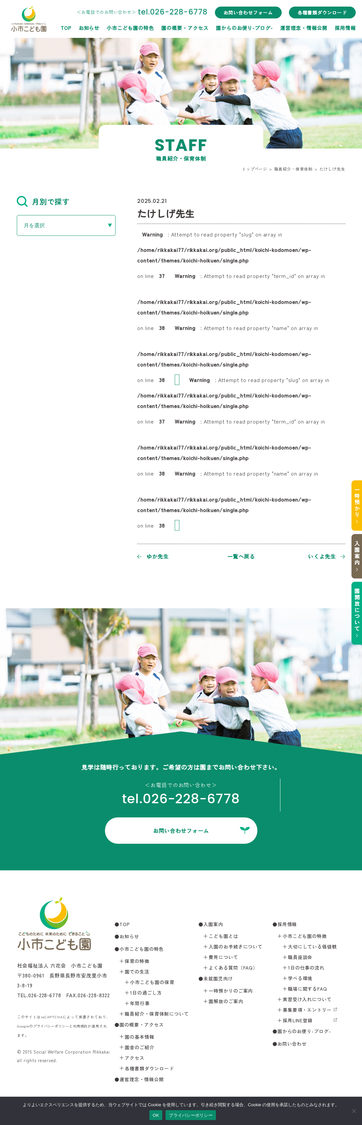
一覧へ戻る (241, 556)
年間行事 (140, 1003)
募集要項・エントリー (307, 1009)
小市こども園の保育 (152, 981)
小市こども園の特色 (70, 72)
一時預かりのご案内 (231, 990)
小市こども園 (36, 22)
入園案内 (354, 552)
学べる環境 (300, 978)
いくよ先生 (322, 556)
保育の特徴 (137, 960)
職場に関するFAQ (307, 988)
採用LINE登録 (298, 1020)
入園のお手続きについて (236, 946)
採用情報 (284, 72)
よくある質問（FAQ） (233, 967)
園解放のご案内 (226, 1001)
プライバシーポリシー (53, 1025)
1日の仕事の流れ (306, 967)
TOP (5, 72)
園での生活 (137, 971)
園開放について (354, 611)
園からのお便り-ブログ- (184, 72)
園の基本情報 (139, 1036)
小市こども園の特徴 (305, 936)
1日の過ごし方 (146, 992)
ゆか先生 (157, 556)
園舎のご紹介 (139, 1047)
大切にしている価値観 (312, 946)
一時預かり (354, 501)
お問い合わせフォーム (188, 56)
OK (156, 1115)
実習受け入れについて (307, 999)
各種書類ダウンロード (262, 56)
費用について (223, 957)
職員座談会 (300, 957)
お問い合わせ (292, 1043)
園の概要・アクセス (124, 72)
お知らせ (28, 72)
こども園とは (223, 936)
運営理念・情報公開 (243, 72)
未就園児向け (218, 978)
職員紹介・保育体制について (157, 1013)
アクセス (134, 1057)
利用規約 (84, 1025)
